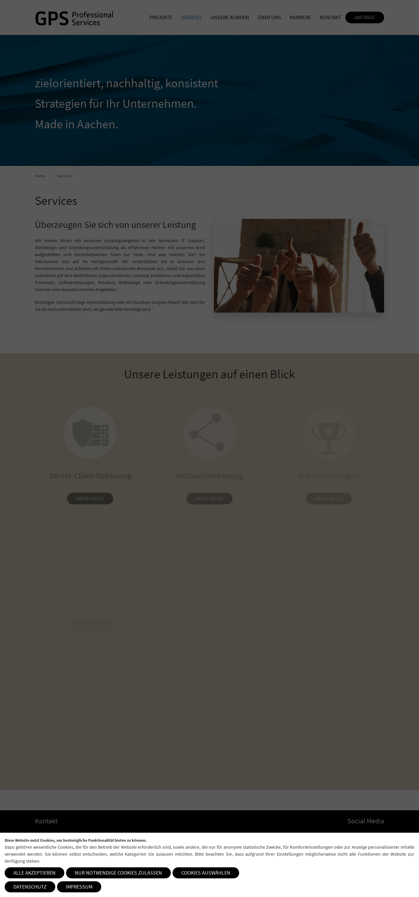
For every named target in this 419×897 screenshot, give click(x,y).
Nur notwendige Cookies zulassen (118, 872)
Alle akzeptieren (34, 872)
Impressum (79, 886)
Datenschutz (30, 886)
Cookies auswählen (205, 872)
